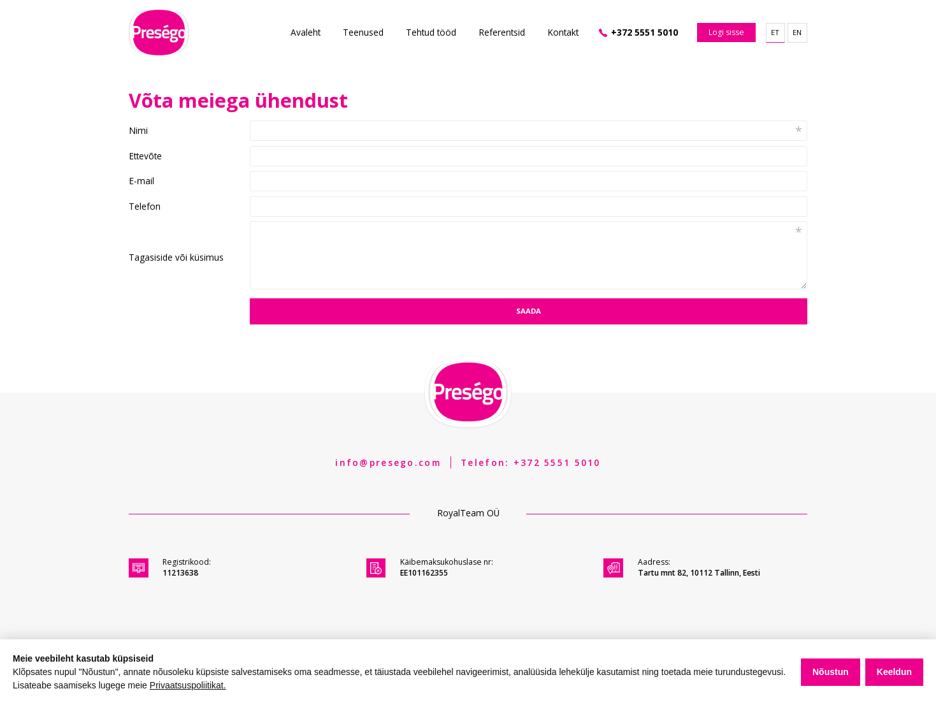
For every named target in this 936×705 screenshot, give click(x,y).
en (797, 32)
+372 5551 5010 (644, 32)
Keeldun (894, 672)
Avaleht (305, 32)
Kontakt (563, 32)
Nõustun (830, 672)
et (775, 32)
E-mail (141, 181)
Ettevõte (145, 156)
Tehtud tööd (431, 32)
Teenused (363, 32)
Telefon (145, 206)
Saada (528, 311)
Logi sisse (726, 32)
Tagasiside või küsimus (176, 257)
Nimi (138, 130)
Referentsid (502, 32)
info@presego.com (387, 462)
